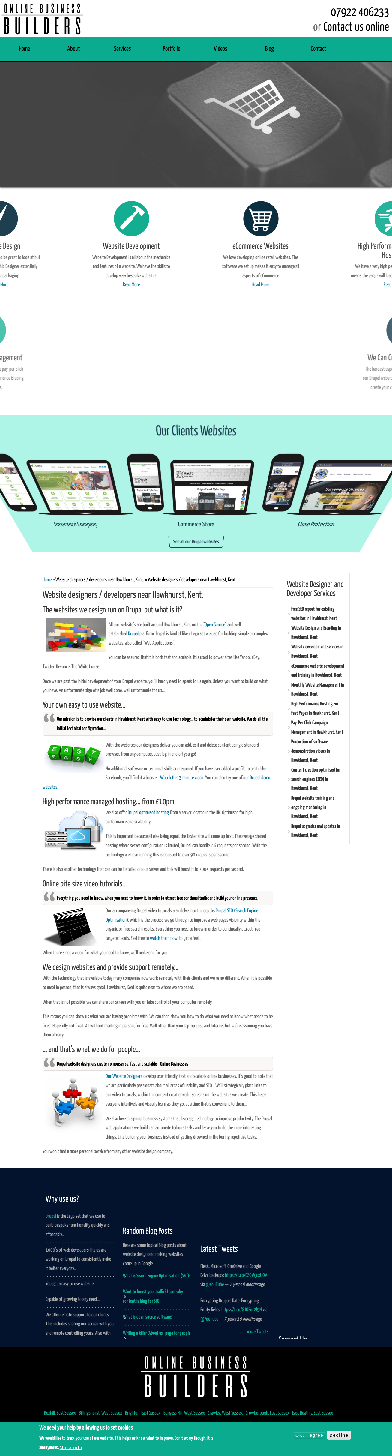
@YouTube (215, 1318)
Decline (339, 1435)
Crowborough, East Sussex (267, 1413)
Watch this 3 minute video (181, 778)
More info (71, 1447)
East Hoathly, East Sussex (312, 1413)
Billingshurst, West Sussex (100, 1413)
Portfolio (171, 49)
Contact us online (356, 27)
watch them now (163, 938)
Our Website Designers (124, 1076)
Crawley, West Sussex (225, 1413)
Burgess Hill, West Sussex (184, 1413)
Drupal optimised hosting (148, 812)
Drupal (133, 633)
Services (122, 49)
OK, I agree (309, 1435)
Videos (220, 49)
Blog (269, 49)
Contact (318, 49)
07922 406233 (360, 12)
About (73, 49)
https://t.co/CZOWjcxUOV (246, 1309)
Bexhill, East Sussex (60, 1413)
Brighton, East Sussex (142, 1413)
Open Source (215, 624)
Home (24, 49)
